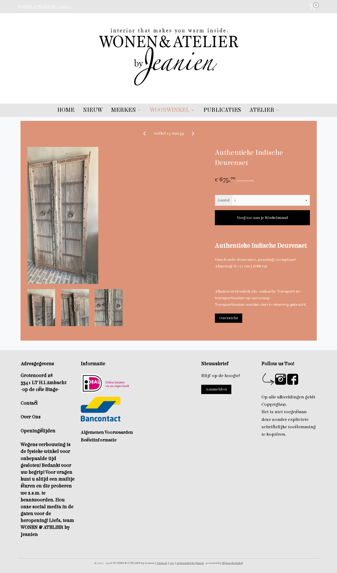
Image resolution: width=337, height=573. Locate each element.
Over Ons (31, 417)
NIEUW (92, 110)
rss (172, 563)
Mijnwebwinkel (232, 563)
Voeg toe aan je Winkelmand (262, 217)
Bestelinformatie (98, 440)
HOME (65, 110)
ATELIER (264, 110)
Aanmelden (216, 389)
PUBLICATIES (222, 110)
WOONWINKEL (172, 110)
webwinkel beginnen (190, 563)
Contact (29, 403)
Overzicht (228, 318)
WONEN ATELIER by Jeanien (44, 6)
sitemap (162, 563)
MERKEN (126, 110)
